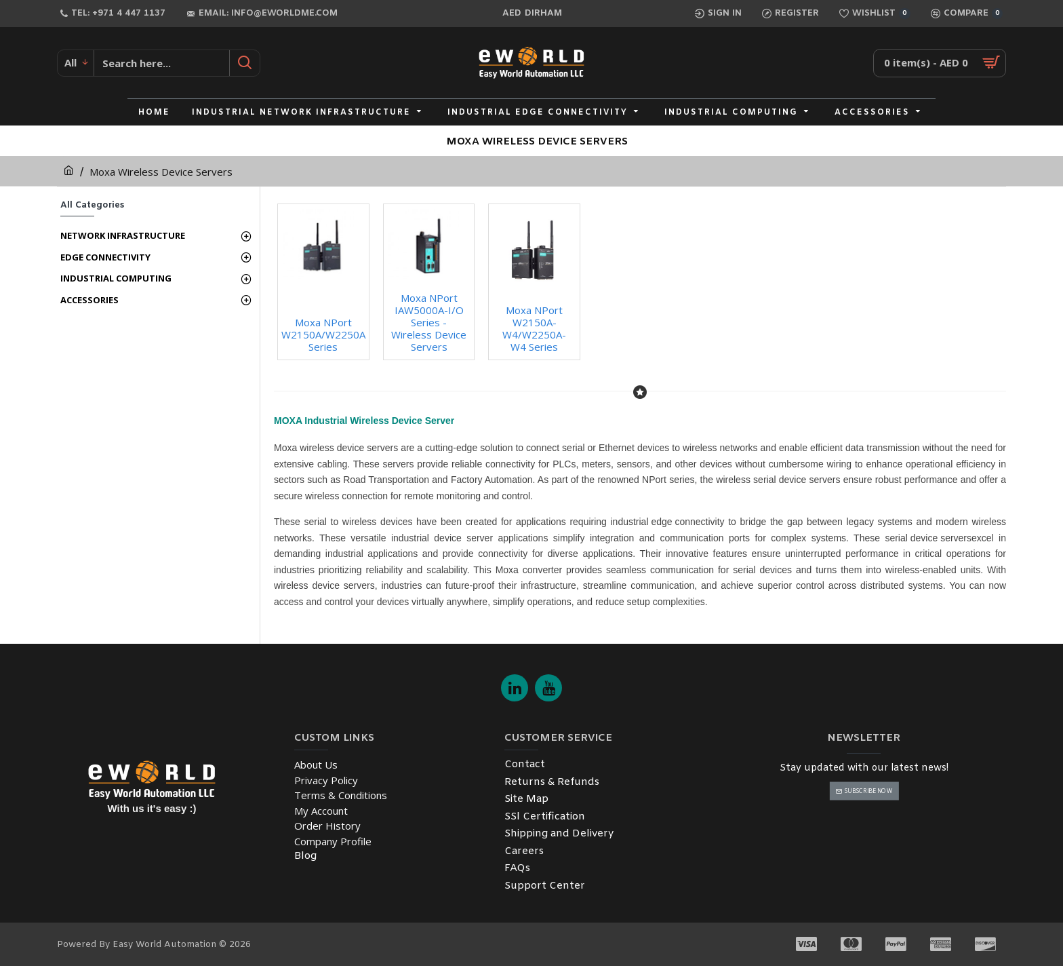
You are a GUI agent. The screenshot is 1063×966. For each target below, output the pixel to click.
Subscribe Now (868, 790)
